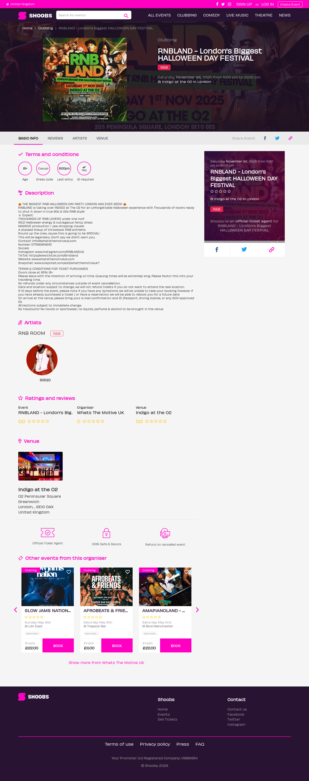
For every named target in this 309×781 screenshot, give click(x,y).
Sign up (244, 4)
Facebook (235, 714)
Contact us (237, 709)
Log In (267, 4)
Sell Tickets (167, 719)
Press (182, 743)
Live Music (237, 15)
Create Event (290, 4)
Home (28, 28)
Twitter (233, 719)
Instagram (236, 724)
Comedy (211, 15)
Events (164, 714)
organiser (95, 558)
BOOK (58, 646)
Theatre (264, 15)
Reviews (55, 138)
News (285, 15)
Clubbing (187, 15)
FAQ (199, 743)
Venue (102, 138)
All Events (159, 15)
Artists (80, 138)
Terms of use (119, 743)
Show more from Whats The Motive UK (106, 662)
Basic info (28, 138)
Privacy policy (155, 743)
